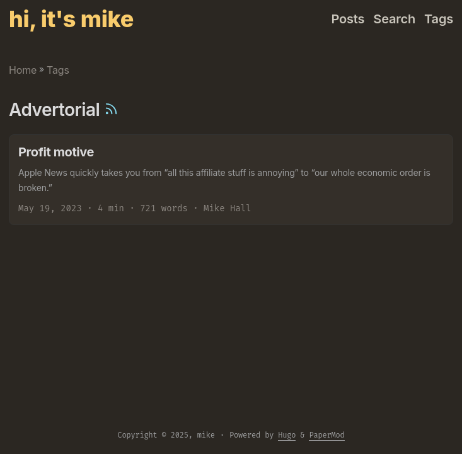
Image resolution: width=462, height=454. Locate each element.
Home (23, 70)
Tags (58, 70)
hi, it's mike (71, 19)
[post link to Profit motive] (231, 179)
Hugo (287, 435)
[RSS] (111, 109)
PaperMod (326, 435)
